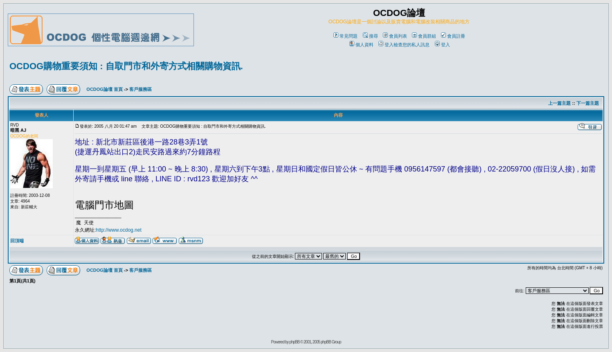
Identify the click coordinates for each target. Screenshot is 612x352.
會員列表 (395, 36)
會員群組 (424, 36)
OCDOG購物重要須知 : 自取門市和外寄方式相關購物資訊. (126, 66)
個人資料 (361, 44)
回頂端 (17, 240)
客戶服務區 (140, 89)
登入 (442, 44)
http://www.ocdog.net (118, 230)
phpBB (294, 342)
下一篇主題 (587, 103)
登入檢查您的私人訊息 (404, 44)
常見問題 (345, 36)
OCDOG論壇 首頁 (104, 89)
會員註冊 (453, 36)
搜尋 (370, 36)
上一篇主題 (559, 103)
